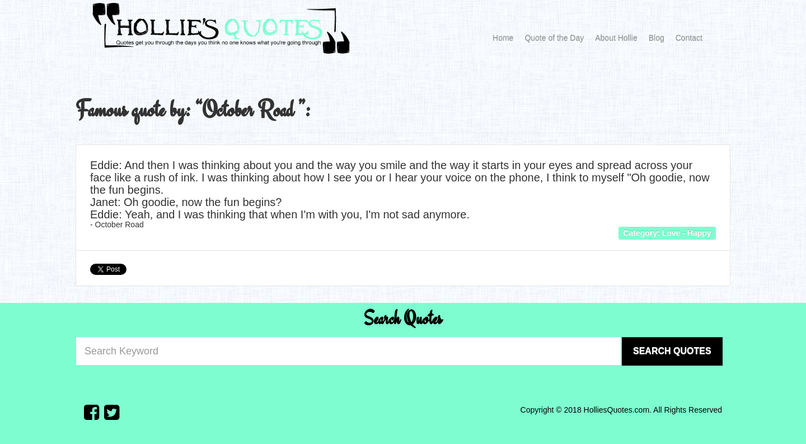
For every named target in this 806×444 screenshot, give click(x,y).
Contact (689, 38)
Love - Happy (686, 232)
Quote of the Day (554, 38)
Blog (656, 38)
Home (503, 38)
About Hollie (616, 38)
